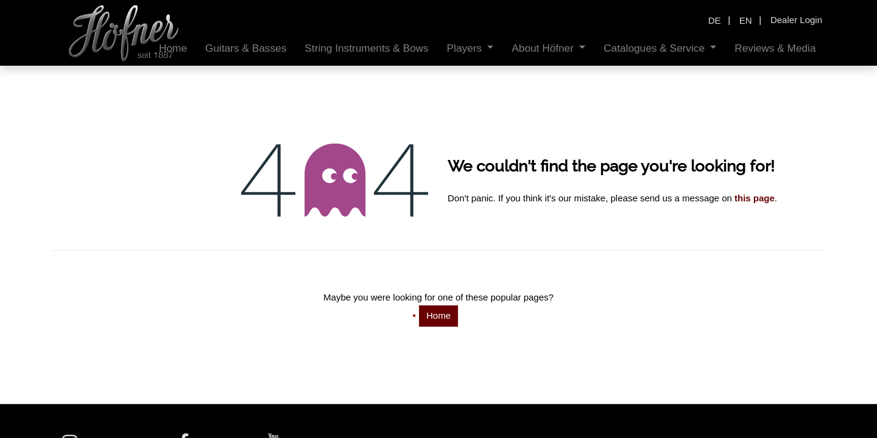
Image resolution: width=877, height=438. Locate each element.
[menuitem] (245, 48)
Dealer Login (796, 20)
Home (438, 315)
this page (754, 198)
